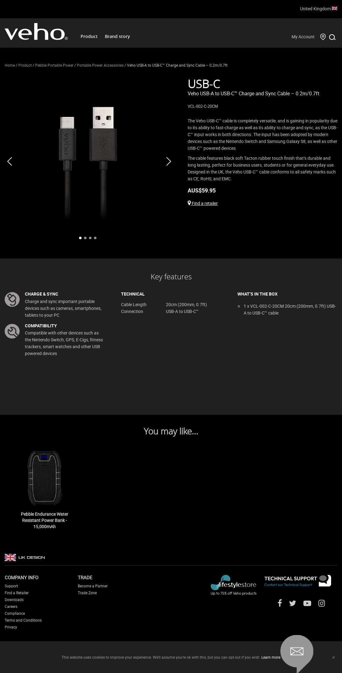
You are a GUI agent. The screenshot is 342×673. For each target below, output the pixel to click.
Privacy (11, 626)
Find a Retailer (17, 592)
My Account (303, 37)
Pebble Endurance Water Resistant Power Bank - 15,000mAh (44, 520)
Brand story (117, 36)
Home (10, 65)
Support (11, 585)
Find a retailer (203, 203)
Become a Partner (93, 585)
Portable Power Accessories (100, 65)
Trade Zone (87, 592)
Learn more (270, 657)
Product (89, 36)
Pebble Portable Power (54, 65)
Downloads (14, 599)
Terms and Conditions (23, 620)
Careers (11, 606)
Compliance (15, 613)
